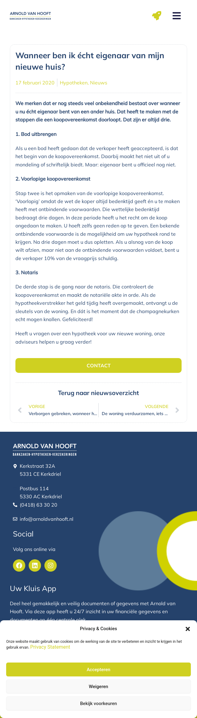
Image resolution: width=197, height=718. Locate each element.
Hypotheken (74, 83)
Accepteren (98, 669)
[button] (188, 629)
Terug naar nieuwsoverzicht (98, 393)
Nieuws (98, 83)
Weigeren (98, 686)
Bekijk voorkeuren (98, 703)
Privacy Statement (50, 647)
